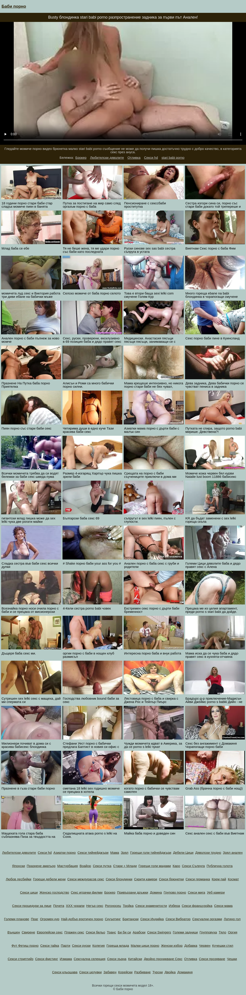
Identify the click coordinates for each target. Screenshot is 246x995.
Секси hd (151, 157)
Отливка (134, 157)
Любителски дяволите (107, 157)
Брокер (80, 157)
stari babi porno (173, 157)
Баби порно (14, 6)
